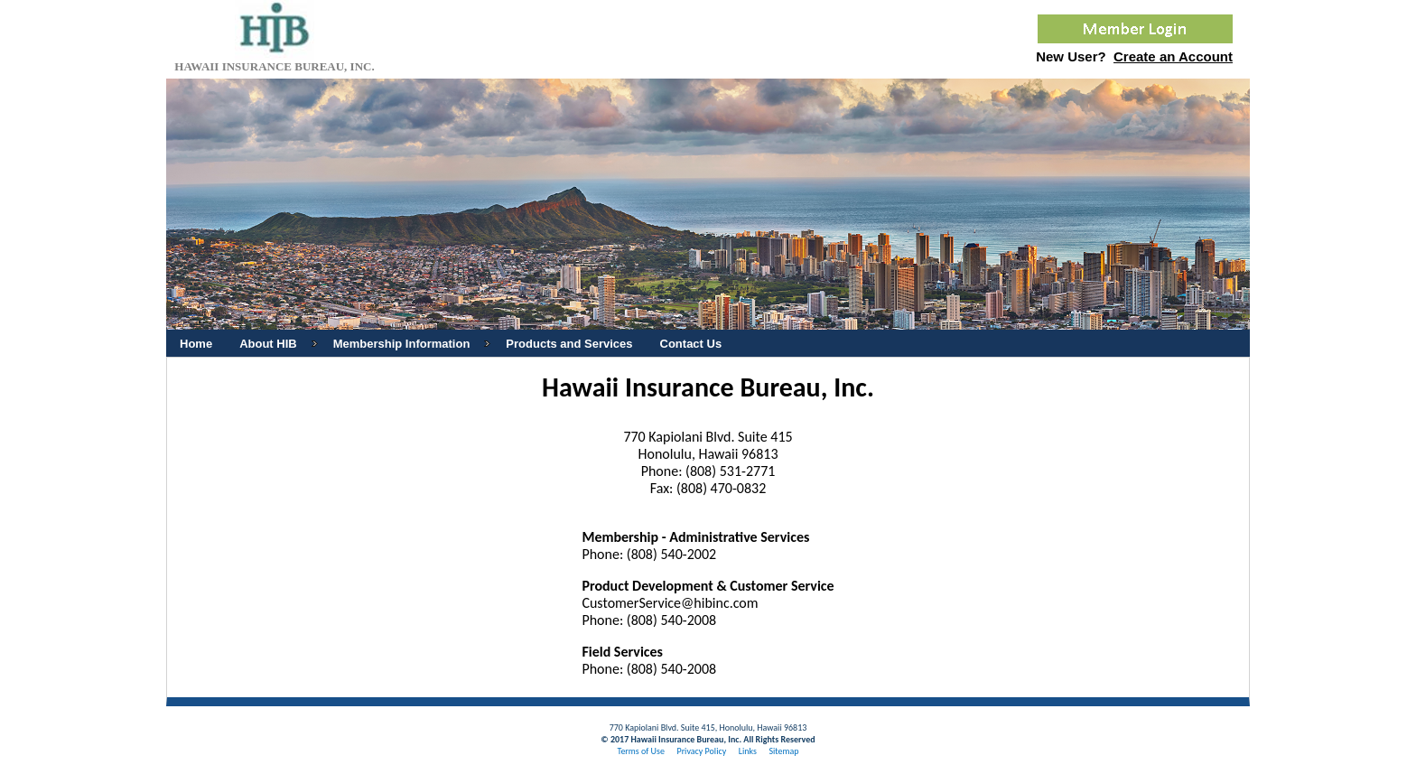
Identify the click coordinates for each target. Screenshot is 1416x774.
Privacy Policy (701, 751)
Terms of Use (641, 751)
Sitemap (783, 751)
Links (748, 751)
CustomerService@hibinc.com (670, 602)
